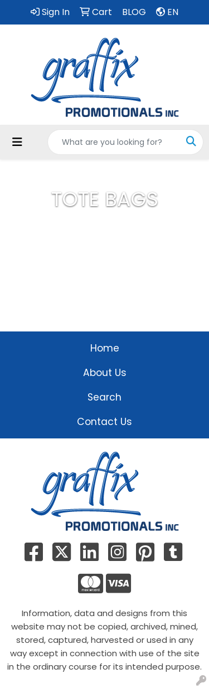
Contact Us (104, 421)
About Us (105, 372)
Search (104, 397)
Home (104, 348)
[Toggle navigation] (17, 142)
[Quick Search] (113, 142)
